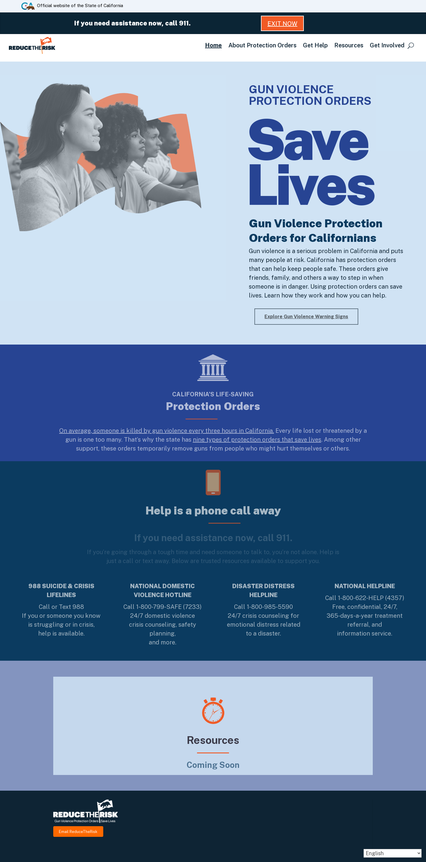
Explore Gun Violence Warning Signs (306, 316)
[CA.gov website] (28, 5)
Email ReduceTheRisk (78, 831)
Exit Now (282, 23)
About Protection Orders (262, 45)
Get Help (315, 45)
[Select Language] (393, 853)
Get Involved (387, 45)
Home (213, 45)
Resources (348, 45)
